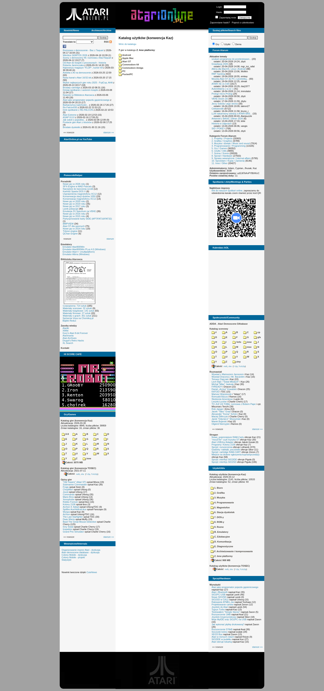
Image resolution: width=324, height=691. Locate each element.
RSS (108, 42)
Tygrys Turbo (218, 609)
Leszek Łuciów (219, 401)
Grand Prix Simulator (73, 531)
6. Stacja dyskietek (223, 512)
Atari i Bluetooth (220, 592)
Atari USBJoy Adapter (222, 442)
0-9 (65, 434)
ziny (236, 361)
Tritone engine (70, 231)
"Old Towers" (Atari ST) (74, 482)
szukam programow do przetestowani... (231, 59)
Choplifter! (68, 489)
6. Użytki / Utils (219, 151)
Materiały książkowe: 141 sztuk (78, 311)
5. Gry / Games (219, 148)
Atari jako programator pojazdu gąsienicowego (86, 100)
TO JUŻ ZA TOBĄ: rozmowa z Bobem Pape (234, 404)
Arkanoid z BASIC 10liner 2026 (227, 118)
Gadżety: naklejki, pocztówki (226, 449)
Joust (65, 492)
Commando (69, 494)
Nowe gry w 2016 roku (74, 213)
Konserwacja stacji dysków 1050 (79, 196)
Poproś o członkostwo (243, 22)
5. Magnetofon (220, 507)
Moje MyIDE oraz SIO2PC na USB (229, 619)
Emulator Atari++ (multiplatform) (79, 252)
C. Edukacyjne (220, 536)
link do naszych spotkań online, (227, 190)
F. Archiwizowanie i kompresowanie (232, 551)
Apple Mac (126, 58)
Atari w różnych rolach (223, 637)
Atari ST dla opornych (74, 226)
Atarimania (68, 335)
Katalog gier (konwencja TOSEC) (78, 468)
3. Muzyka (218, 497)
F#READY (217, 386)
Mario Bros (68, 497)
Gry (217, 44)
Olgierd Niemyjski (220, 424)
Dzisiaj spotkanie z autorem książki (80, 90)
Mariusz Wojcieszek (222, 394)
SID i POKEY (218, 128)
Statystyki (66, 560)
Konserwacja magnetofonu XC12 (79, 199)
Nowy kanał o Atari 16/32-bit (77, 77)
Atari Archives (69, 338)
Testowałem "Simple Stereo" (226, 612)
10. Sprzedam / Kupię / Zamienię (228, 161)
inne (87, 458)
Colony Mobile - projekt (73, 557)
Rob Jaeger (217, 409)
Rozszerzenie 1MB (221, 614)
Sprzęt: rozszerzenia (222, 447)
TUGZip (94, 474)
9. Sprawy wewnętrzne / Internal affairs (231, 158)
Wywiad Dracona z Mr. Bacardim (228, 376)
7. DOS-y (217, 517)
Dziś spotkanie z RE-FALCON (78, 110)
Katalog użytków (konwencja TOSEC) (230, 566)
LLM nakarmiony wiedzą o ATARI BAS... (232, 113)
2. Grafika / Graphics (222, 141)
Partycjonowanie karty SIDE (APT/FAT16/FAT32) (87, 218)
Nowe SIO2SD (219, 597)
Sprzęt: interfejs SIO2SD (224, 462)
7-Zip (88, 474)
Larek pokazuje (70, 209)
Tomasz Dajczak (220, 379)
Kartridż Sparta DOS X (74, 191)
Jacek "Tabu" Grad (221, 411)
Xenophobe (68, 499)
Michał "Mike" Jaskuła (222, 384)
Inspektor (67, 529)
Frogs (66, 487)
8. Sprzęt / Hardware (222, 156)
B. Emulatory (219, 532)
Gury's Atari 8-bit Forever (75, 333)
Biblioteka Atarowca (71, 259)
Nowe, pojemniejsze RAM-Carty (228, 437)
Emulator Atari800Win (74, 247)
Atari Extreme (70, 115)
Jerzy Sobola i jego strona (225, 103)
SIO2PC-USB (218, 594)
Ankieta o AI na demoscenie (77, 72)
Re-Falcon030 (70, 107)
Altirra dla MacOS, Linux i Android (228, 69)
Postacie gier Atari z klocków (77, 122)
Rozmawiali (216, 372)
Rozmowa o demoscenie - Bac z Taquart (83, 50)
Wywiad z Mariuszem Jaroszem (228, 374)
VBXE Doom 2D (220, 98)
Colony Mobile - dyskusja (74, 555)
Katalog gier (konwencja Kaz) (76, 420)
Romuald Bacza (220, 396)
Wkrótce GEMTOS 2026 (75, 55)
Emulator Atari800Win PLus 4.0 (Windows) (84, 249)
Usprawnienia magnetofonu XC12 (80, 194)
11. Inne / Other (219, 163)
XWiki (65, 330)
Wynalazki (215, 584)
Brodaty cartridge (71, 87)
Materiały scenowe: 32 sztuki (77, 308)
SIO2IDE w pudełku (221, 639)
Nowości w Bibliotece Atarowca (78, 95)
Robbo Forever (70, 502)
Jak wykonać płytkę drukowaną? (228, 624)
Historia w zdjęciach (222, 123)
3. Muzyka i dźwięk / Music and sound (231, 143)
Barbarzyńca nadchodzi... (75, 105)
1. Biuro (217, 488)
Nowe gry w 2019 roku (74, 204)
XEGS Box (217, 634)
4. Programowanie (222, 502)
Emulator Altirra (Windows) (76, 254)
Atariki (66, 328)
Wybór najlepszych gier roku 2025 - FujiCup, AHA (88, 82)
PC (122, 71)
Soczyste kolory (220, 632)
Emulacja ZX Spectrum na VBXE (79, 211)
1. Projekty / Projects (222, 138)
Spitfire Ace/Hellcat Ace (74, 509)
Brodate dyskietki (71, 127)
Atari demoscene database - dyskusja (80, 552)
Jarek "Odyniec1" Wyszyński (226, 419)
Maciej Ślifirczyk (220, 416)
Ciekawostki (218, 108)
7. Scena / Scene (220, 153)
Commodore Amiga (131, 68)
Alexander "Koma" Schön (224, 414)
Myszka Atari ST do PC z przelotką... (230, 79)
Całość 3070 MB (72, 462)
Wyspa (66, 512)
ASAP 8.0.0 (69, 117)
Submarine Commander (75, 484)
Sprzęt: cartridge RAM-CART (226, 452)
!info (236, 342)
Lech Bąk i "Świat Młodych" (225, 381)
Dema (238, 44)
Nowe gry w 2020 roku (74, 201)
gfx (257, 337)
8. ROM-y (217, 522)
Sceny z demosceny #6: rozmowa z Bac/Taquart (87, 57)
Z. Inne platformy (222, 556)
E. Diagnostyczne (222, 546)
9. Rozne (217, 527)
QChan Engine (70, 233)
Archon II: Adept (71, 507)
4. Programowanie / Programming (228, 146)
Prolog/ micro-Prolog (222, 93)
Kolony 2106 (69, 504)
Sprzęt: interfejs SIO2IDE (224, 459)
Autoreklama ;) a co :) (222, 89)
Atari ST (125, 61)
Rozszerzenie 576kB (222, 629)
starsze (110, 239)
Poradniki (66, 181)
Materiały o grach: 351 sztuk (77, 315)
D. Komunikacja (221, 541)
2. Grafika (218, 493)
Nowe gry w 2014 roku (74, 228)
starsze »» (108, 132)
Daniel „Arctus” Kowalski (224, 389)
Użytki (227, 44)
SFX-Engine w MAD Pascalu (77, 186)
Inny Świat (68, 526)
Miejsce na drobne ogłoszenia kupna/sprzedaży (236, 454)
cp (257, 332)
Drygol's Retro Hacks (73, 340)
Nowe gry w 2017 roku (74, 206)
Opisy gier (66, 479)
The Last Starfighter (73, 517)
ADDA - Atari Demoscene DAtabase (229, 324)
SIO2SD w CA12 (220, 599)
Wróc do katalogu (127, 44)
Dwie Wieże (69, 519)
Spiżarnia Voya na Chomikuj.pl (78, 318)
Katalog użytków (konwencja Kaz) (228, 474)
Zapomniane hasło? (220, 22)
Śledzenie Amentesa (222, 399)
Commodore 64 (129, 64)
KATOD (215, 391)
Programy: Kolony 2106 (223, 444)
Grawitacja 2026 (220, 64)
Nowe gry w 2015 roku (74, 216)
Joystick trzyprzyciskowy (224, 617)
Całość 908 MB (220, 560)
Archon (66, 514)
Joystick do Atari (220, 607)
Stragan (214, 434)
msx (247, 347)
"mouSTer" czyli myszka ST (225, 439)
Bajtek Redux (69, 320)
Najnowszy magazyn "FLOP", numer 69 (83, 67)
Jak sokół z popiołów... (74, 120)
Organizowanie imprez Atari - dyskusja (81, 550)
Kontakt (65, 348)
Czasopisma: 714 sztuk (74, 306)
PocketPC (126, 74)
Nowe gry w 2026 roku (74, 184)
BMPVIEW (68, 223)
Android (125, 55)
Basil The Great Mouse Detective (79, 522)
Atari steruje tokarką (222, 642)
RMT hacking (218, 74)
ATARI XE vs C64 (220, 84)
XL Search (68, 343)
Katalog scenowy (219, 329)
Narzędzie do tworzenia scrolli (78, 189)
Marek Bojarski (219, 421)
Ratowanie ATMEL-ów (223, 602)
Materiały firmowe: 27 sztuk (76, 313)
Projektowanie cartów (222, 604)
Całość (69, 474)
